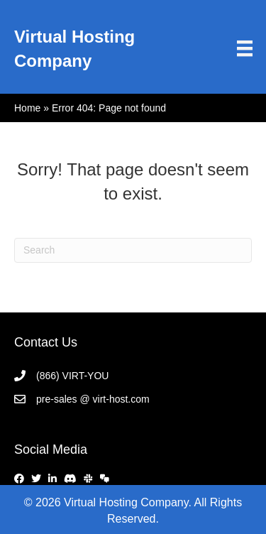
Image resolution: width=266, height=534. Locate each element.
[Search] (133, 250)
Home (27, 108)
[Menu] (244, 48)
